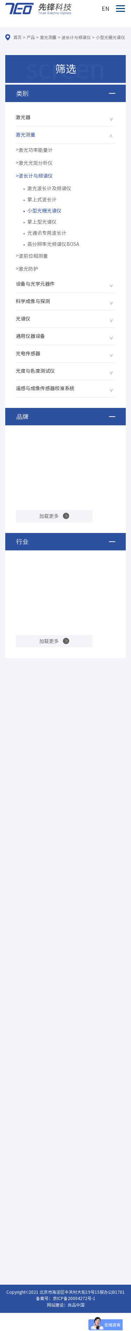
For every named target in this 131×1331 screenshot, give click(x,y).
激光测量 (48, 37)
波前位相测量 (33, 256)
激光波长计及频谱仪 (49, 188)
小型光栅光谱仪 (110, 37)
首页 (17, 37)
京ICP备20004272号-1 (74, 1298)
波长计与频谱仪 (76, 37)
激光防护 (28, 268)
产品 (31, 37)
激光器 (23, 117)
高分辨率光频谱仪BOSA (53, 244)
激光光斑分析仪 (36, 163)
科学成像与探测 (33, 301)
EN (105, 8)
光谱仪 (23, 318)
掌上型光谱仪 (42, 221)
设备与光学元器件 (35, 283)
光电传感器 (28, 353)
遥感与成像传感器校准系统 (45, 388)
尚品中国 (76, 1305)
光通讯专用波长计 (46, 233)
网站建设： (57, 1305)
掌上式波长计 (42, 199)
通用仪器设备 (30, 336)
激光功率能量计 (36, 150)
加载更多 (49, 516)
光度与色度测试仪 (35, 371)
